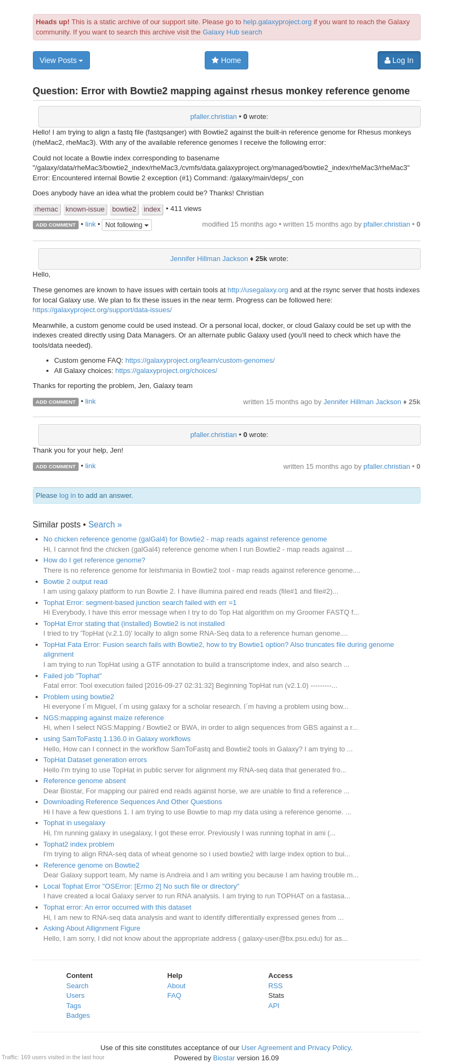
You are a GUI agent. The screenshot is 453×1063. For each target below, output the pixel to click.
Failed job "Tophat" (73, 676)
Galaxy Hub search (232, 32)
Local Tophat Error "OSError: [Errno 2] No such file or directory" (142, 886)
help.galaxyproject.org (277, 22)
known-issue (85, 209)
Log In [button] (399, 60)
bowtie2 (124, 209)
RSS (275, 986)
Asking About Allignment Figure (92, 928)
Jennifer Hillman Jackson (209, 259)
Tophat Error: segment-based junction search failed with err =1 (140, 603)
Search (77, 986)
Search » (105, 524)
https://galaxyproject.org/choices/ (166, 371)
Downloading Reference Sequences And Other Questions (133, 802)
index (152, 209)
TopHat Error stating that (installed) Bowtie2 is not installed (134, 624)
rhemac (46, 209)
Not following (126, 225)
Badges (78, 1015)
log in (67, 495)
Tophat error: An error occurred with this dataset (118, 907)
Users (75, 995)
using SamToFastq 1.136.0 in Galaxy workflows (117, 739)
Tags (73, 1006)
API (274, 1006)
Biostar (224, 1058)
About (177, 986)
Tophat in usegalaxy (75, 823)
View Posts (61, 60)
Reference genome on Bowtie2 (92, 865)
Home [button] (226, 60)
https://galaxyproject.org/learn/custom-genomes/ (200, 360)
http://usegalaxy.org (258, 290)
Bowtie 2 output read (76, 582)
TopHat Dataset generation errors (95, 760)
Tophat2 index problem (79, 844)
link (90, 224)
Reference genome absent (85, 781)
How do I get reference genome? (94, 560)
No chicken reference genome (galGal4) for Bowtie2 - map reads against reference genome (185, 539)
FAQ (175, 995)
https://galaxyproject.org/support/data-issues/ (102, 310)
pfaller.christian (213, 116)
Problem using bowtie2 (79, 697)
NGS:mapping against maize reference (104, 718)
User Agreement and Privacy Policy (296, 1048)
